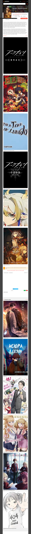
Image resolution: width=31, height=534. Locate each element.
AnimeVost (14, 14)
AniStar (25, 13)
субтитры (16, 13)
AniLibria (21, 13)
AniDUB (18, 13)
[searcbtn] (4, 4)
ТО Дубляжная (20, 14)
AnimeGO (7, 1)
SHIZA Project (23, 13)
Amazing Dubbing (17, 14)
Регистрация (24, 1)
